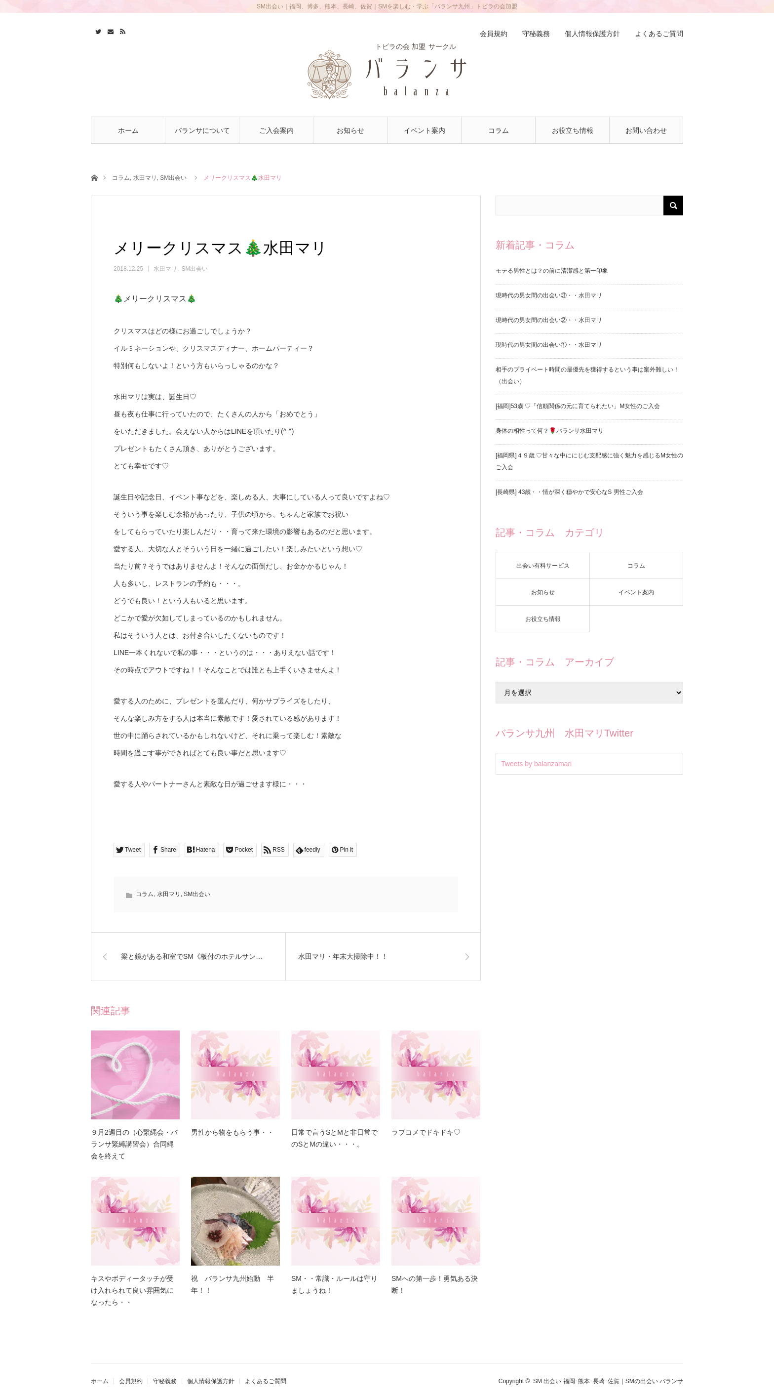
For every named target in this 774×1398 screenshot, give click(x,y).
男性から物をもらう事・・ (232, 1132)
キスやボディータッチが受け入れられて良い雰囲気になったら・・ (132, 1290)
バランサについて (202, 130)
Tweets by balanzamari (536, 764)
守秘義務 (536, 34)
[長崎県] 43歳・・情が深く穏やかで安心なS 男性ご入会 (569, 492)
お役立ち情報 (572, 130)
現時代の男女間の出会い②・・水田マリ (549, 320)
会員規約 (493, 34)
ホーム (128, 130)
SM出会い (173, 177)
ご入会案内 (276, 130)
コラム (498, 130)
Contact (109, 30)
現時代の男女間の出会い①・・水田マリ (549, 344)
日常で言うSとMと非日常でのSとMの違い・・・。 (334, 1138)
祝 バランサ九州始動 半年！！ (232, 1284)
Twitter (97, 30)
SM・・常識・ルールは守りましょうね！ (334, 1284)
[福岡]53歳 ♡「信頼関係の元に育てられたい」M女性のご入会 (578, 406)
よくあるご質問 (659, 34)
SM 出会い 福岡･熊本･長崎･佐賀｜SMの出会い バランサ (608, 1381)
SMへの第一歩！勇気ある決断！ (434, 1284)
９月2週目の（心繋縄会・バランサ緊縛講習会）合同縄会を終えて (134, 1144)
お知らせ (350, 130)
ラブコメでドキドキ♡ (426, 1132)
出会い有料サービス (543, 565)
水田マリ (145, 177)
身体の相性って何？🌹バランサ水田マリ (550, 430)
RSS (122, 30)
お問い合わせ (646, 130)
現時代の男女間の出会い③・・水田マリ (549, 295)
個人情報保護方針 (592, 34)
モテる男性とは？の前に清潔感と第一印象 (552, 270)
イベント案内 (424, 130)
